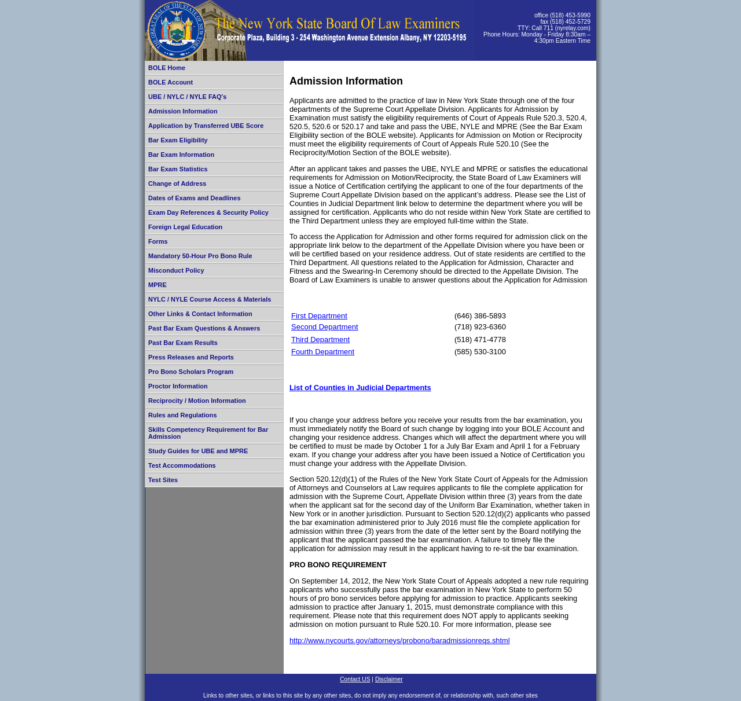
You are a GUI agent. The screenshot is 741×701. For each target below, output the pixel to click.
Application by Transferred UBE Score (205, 125)
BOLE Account (170, 82)
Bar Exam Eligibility (178, 140)
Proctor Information (178, 386)
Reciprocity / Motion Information (197, 400)
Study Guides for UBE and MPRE (198, 450)
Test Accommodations (182, 465)
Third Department (320, 339)
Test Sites (163, 479)
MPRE (157, 284)
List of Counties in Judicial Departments (360, 387)
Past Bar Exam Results (183, 342)
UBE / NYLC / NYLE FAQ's (187, 96)
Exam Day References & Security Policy (208, 212)
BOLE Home (166, 67)
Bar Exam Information (181, 154)
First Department (319, 315)
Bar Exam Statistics (178, 169)
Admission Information (183, 111)
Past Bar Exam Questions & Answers (204, 328)
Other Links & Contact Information (200, 313)
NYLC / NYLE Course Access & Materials (209, 299)
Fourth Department (322, 351)
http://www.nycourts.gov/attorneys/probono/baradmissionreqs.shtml (399, 640)
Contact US (355, 679)
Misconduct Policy (176, 270)
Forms (158, 241)
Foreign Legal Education (185, 226)
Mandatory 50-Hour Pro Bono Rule (200, 255)
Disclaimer (389, 679)
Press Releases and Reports (191, 357)
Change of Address (177, 183)
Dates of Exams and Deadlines (194, 197)
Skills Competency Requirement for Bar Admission (208, 433)
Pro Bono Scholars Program (190, 371)
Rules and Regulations (182, 415)
